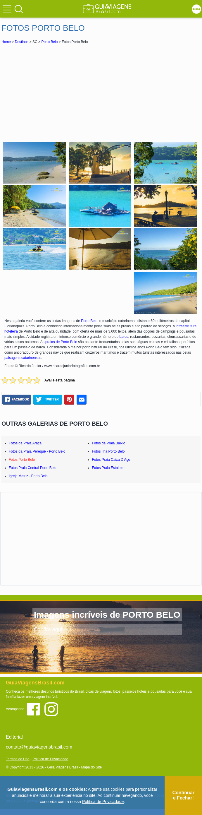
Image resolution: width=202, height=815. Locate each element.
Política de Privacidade (50, 759)
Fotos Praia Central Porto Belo (32, 468)
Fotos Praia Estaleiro (108, 468)
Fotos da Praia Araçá (25, 443)
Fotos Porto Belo (22, 460)
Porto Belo (49, 42)
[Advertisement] (101, 92)
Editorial (14, 736)
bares (124, 337)
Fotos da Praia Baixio (108, 443)
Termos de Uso (18, 759)
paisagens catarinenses (22, 358)
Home (6, 42)
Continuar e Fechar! (183, 795)
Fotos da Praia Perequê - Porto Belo (37, 451)
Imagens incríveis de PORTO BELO (107, 614)
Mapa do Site (91, 767)
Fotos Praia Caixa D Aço (111, 460)
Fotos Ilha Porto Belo (108, 451)
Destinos (22, 42)
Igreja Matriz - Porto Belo (28, 476)
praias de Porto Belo (61, 342)
